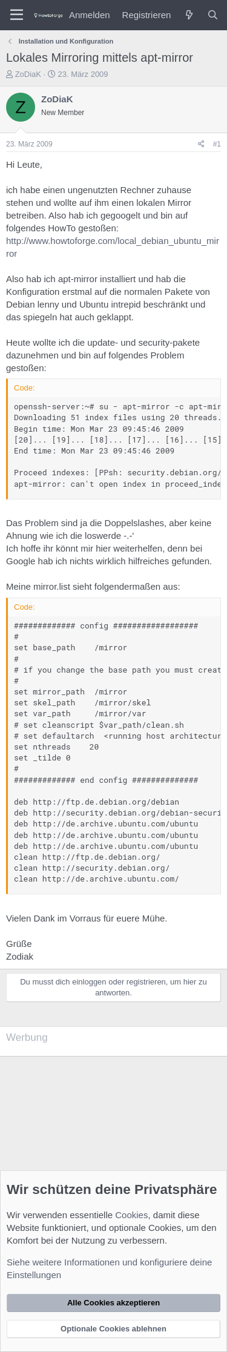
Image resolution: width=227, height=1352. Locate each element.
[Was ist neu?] (188, 15)
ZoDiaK (28, 74)
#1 (217, 144)
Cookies (131, 1215)
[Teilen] (201, 144)
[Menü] (16, 15)
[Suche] (213, 15)
